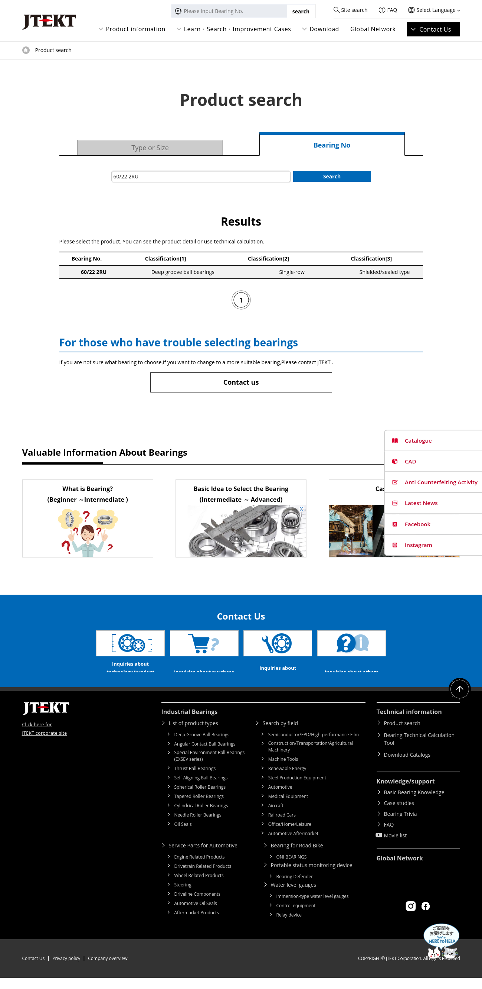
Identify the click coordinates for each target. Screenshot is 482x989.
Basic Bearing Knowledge (414, 803)
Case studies (399, 814)
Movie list (395, 846)
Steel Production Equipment (297, 789)
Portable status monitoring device (312, 876)
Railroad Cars (282, 826)
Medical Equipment (288, 807)
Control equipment (296, 917)
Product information (135, 29)
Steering (182, 896)
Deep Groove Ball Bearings (202, 746)
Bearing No (332, 144)
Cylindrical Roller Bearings (201, 817)
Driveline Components (197, 905)
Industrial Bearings (189, 723)
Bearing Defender (294, 888)
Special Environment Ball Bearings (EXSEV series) (209, 766)
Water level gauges (293, 895)
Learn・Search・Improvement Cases (237, 29)
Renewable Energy (287, 779)
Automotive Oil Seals (195, 914)
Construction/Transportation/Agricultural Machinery (310, 757)
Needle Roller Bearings (198, 826)
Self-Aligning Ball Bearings (201, 789)
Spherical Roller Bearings (200, 798)
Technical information (409, 723)
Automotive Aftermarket (293, 844)
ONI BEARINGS (291, 868)
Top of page (26, 50)
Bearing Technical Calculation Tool (419, 750)
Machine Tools (283, 770)
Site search (354, 9)
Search (332, 176)
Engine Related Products (199, 868)
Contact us (241, 382)
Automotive (280, 798)
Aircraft (275, 817)
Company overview (107, 969)
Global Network (373, 29)
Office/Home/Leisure (289, 835)
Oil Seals (183, 835)
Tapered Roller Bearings (199, 807)
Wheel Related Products (199, 886)
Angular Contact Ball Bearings (205, 755)
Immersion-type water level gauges (312, 907)
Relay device (289, 926)
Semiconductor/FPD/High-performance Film (313, 746)
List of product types (193, 734)
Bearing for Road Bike (297, 856)
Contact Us (435, 29)
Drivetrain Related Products (203, 877)
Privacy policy (66, 969)
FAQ (392, 9)
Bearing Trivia (400, 824)
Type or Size (150, 147)
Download (324, 29)
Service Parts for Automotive (203, 856)
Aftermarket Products (196, 924)
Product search (402, 734)
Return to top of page (460, 700)
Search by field (280, 734)
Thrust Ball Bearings (195, 779)
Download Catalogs (407, 765)
